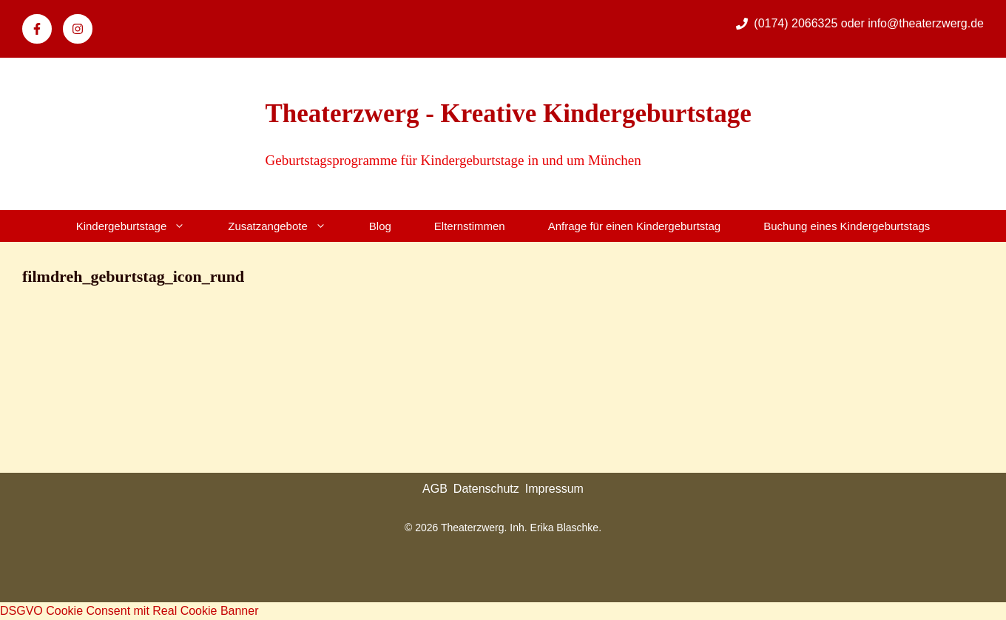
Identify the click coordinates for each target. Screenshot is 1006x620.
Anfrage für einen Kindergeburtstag (634, 226)
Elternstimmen (469, 226)
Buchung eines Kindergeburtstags (846, 226)
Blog (380, 226)
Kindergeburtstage (141, 226)
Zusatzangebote (288, 226)
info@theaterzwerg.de (926, 23)
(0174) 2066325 (797, 23)
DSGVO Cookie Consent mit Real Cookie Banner (129, 610)
